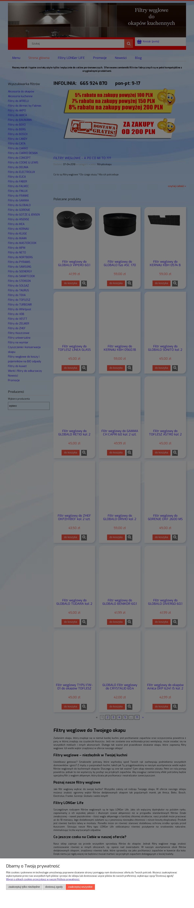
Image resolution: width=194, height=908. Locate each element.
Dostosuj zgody (54, 886)
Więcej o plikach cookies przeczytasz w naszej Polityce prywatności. (43, 879)
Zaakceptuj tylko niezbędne (24, 886)
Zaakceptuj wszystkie (80, 886)
